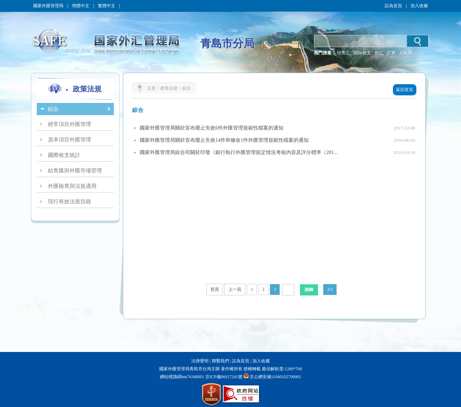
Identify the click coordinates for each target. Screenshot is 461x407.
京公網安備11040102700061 (275, 376)
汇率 (391, 52)
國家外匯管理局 (48, 5)
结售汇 (343, 52)
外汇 (379, 52)
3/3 (329, 289)
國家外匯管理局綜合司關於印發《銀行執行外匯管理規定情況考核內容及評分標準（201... (239, 152)
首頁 (214, 289)
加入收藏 (419, 5)
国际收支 (362, 52)
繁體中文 (106, 5)
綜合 (186, 88)
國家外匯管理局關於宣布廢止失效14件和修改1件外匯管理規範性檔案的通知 (224, 140)
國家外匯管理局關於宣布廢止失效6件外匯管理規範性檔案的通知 (211, 128)
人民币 (405, 52)
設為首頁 (393, 5)
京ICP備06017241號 (223, 376)
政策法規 (169, 88)
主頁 (151, 88)
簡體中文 (80, 5)
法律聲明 (200, 360)
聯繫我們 (220, 360)
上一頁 (234, 289)
